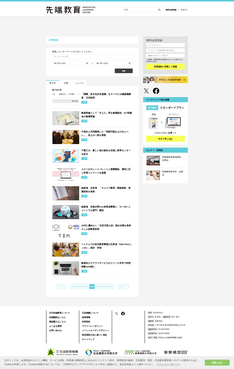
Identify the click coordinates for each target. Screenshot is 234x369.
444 (74, 286)
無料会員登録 (171, 10)
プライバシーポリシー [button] (168, 364)
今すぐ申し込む (165, 139)
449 (104, 286)
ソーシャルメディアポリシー (95, 330)
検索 (123, 71)
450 (110, 286)
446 (86, 286)
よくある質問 (55, 326)
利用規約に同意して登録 (165, 66)
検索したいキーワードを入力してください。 (73, 51)
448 (98, 286)
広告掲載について (90, 313)
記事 (66, 83)
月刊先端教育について (59, 313)
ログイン (184, 10)
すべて (53, 83)
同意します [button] (217, 362)
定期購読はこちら (57, 317)
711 (120, 286)
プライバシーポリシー (92, 326)
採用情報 (86, 317)
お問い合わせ (55, 330)
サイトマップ (88, 339)
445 (80, 286)
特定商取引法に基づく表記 (94, 335)
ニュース (79, 83)
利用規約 (149, 61)
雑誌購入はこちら (57, 322)
